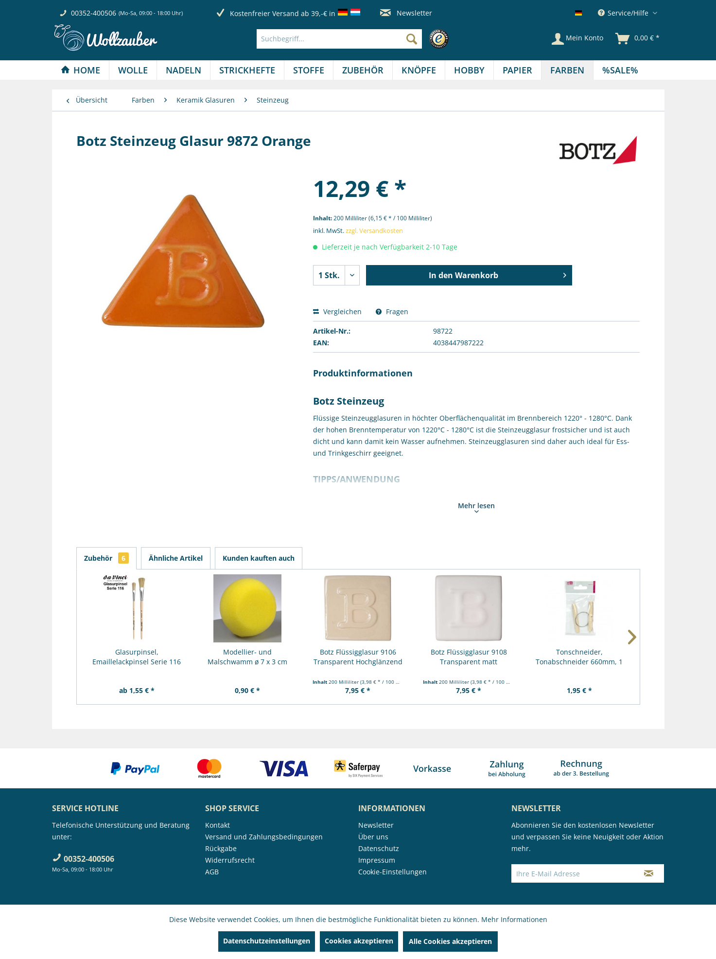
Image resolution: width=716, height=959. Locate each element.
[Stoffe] (308, 70)
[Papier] (517, 70)
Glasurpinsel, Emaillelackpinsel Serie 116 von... (136, 657)
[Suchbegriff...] (339, 39)
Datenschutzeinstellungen (266, 940)
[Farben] (567, 70)
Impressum (376, 860)
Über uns (373, 836)
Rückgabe (221, 848)
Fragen (392, 311)
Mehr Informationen (514, 919)
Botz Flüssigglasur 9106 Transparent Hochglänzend (358, 656)
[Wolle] (133, 70)
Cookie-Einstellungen (392, 871)
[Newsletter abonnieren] (648, 873)
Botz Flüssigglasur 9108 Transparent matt (469, 656)
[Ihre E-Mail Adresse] (572, 873)
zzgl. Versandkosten (374, 230)
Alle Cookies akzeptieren (450, 941)
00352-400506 (93, 13)
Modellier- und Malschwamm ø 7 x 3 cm (247, 656)
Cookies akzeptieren (359, 940)
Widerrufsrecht (230, 860)
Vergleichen (337, 311)
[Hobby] (469, 70)
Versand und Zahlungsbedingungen (264, 836)
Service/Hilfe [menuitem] (624, 13)
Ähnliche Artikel (176, 558)
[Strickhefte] (247, 70)
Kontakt (217, 825)
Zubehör (106, 558)
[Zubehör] (362, 70)
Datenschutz (378, 848)
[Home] (80, 70)
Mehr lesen (476, 507)
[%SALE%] (620, 70)
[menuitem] (355, 39)
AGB (212, 871)
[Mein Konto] (577, 39)
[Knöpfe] (419, 70)
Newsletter (406, 13)
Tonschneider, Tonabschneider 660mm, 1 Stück (579, 657)
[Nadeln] (183, 70)
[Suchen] (412, 39)
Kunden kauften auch (259, 558)
